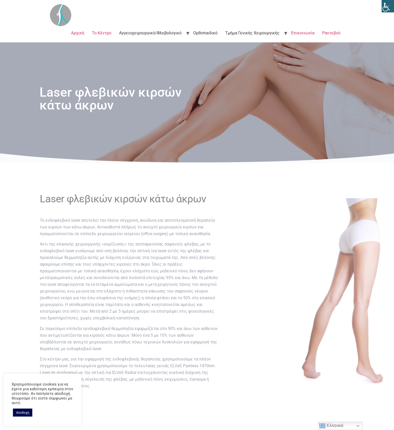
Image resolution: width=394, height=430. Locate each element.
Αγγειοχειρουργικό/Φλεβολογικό (150, 32)
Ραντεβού (331, 32)
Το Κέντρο (101, 32)
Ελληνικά (331, 426)
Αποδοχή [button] (22, 412)
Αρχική (77, 32)
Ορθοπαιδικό (205, 32)
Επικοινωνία (302, 32)
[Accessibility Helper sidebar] (388, 6)
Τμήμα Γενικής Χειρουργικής (252, 32)
